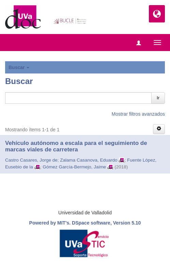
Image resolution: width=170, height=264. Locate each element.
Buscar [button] (19, 67)
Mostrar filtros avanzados (138, 114)
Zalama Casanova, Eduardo (88, 160)
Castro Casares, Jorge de (31, 160)
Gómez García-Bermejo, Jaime (74, 166)
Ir (158, 97)
